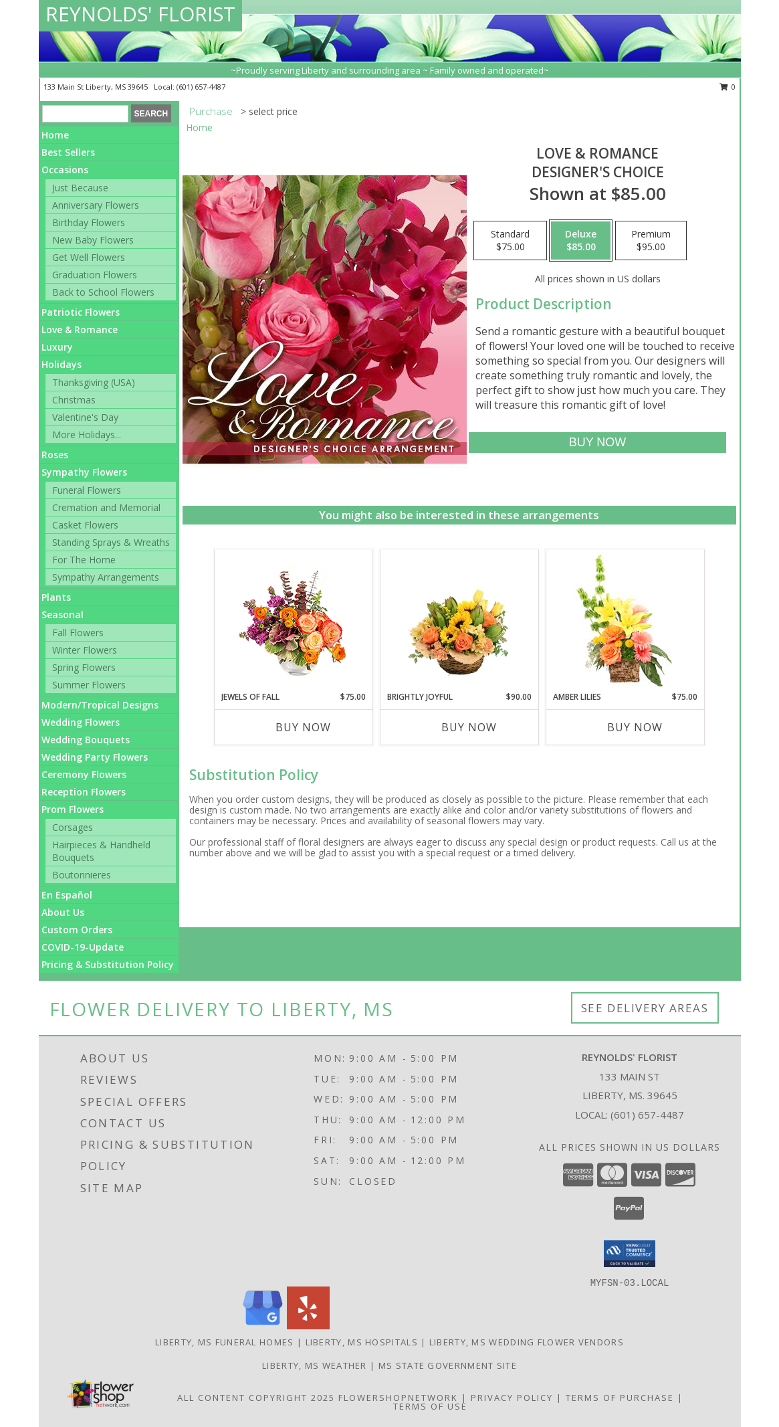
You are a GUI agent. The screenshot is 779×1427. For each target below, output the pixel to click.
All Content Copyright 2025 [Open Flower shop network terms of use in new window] (256, 1398)
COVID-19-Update (82, 947)
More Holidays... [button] (86, 434)
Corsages (72, 827)
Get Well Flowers (88, 257)
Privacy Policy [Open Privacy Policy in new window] (512, 1398)
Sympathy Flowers (84, 472)
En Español (66, 894)
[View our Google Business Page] (262, 1325)
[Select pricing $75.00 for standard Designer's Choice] (510, 240)
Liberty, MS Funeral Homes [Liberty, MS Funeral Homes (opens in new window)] (224, 1342)
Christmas (74, 399)
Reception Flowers (83, 791)
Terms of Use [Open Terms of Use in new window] (430, 1406)
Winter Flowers (84, 650)
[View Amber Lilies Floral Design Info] (625, 620)
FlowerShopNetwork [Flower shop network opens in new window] (398, 1398)
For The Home (84, 559)
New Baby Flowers (93, 239)
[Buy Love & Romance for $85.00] (597, 442)
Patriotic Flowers (80, 312)
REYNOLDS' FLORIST (140, 13)
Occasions (64, 169)
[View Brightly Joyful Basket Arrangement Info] (459, 620)
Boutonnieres (81, 874)
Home (55, 134)
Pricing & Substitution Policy (107, 964)
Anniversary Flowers (95, 205)
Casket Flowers (85, 524)
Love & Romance (79, 329)
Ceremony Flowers (83, 774)
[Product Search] (85, 113)
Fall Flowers (78, 632)
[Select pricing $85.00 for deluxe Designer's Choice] (580, 240)
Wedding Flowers (80, 722)
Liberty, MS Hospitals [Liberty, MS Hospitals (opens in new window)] (362, 1342)
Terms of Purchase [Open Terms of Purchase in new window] (620, 1398)
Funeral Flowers (86, 490)
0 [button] (727, 87)
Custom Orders (76, 929)
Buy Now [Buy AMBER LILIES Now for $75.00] (635, 727)
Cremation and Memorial (106, 507)
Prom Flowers (72, 809)
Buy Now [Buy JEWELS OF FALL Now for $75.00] (303, 727)
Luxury (57, 347)
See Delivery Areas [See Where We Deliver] (645, 1008)
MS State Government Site (447, 1365)
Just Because (80, 187)
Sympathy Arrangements (105, 577)
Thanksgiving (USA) (93, 382)
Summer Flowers (89, 684)
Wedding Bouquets (85, 739)
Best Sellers (68, 152)
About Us (62, 912)
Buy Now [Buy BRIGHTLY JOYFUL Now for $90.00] (469, 727)
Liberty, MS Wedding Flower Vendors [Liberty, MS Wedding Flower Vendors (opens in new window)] (526, 1342)
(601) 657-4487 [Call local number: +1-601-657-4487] (201, 87)
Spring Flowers (84, 667)
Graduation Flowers (94, 274)
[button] (629, 1253)
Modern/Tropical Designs (99, 704)
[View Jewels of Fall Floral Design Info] (293, 620)
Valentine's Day (85, 417)
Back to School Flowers (103, 292)
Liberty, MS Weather (314, 1365)
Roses (54, 454)
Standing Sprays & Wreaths (111, 542)
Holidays (61, 364)
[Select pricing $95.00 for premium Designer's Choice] (651, 240)
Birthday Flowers (88, 222)
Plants (56, 597)
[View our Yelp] (308, 1325)
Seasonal (62, 614)
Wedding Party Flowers (94, 757)
